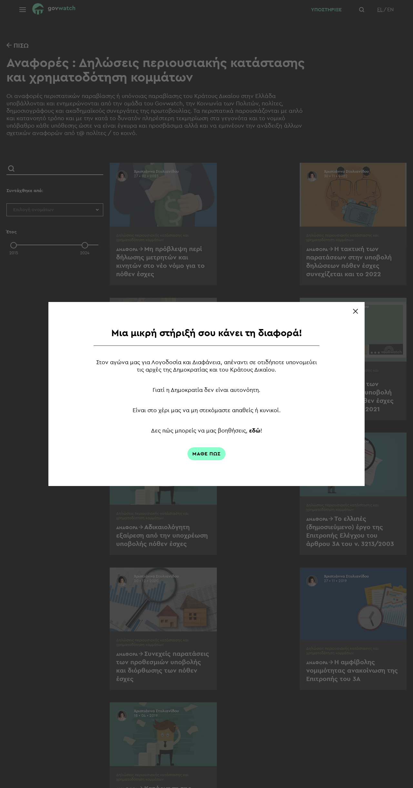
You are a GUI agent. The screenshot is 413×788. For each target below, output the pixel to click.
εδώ (255, 430)
